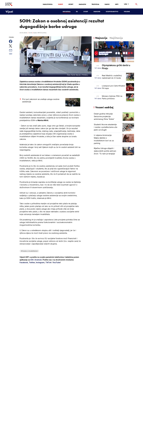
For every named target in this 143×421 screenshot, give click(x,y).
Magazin (82, 4)
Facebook (24, 262)
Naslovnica (47, 4)
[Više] (127, 4)
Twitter (31, 262)
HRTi (116, 4)
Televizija (95, 4)
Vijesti (60, 4)
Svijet (85, 12)
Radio (107, 4)
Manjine (97, 12)
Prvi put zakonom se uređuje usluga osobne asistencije (40, 100)
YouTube (56, 262)
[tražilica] (136, 4)
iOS (32, 260)
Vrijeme (127, 12)
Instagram (39, 262)
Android (38, 260)
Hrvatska (66, 12)
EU (77, 12)
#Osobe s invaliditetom (29, 251)
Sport (70, 4)
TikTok (48, 262)
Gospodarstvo (112, 12)
